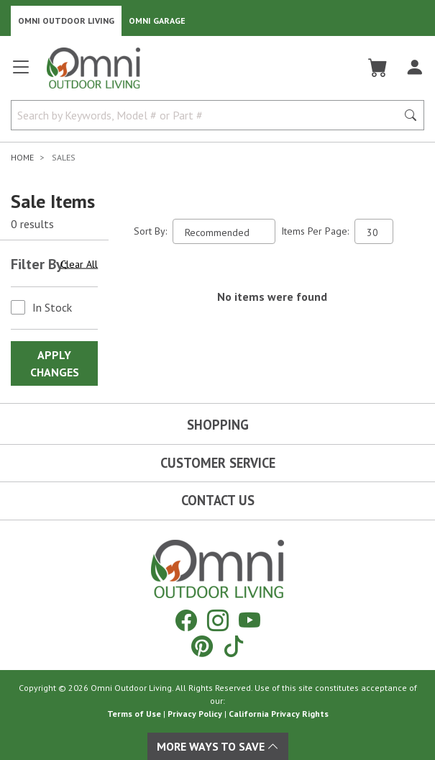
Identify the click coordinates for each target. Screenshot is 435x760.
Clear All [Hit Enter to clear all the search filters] (79, 264)
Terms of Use (134, 713)
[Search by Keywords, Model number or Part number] (208, 115)
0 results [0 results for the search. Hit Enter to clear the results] (32, 224)
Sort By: (150, 231)
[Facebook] (186, 620)
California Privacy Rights (279, 713)
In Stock (52, 307)
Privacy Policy (195, 713)
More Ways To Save (218, 746)
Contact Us (218, 500)
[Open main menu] (21, 73)
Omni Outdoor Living (66, 20)
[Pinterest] (202, 646)
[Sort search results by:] (224, 231)
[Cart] (378, 68)
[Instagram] (218, 620)
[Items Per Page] (373, 231)
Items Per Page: (315, 231)
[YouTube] (249, 620)
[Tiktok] (233, 646)
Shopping (218, 424)
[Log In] (414, 68)
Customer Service (217, 462)
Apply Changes (54, 363)
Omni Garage (157, 20)
